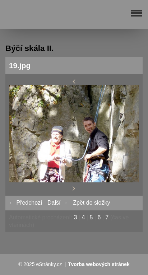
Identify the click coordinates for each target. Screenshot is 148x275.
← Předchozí (25, 203)
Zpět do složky (91, 203)
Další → (57, 203)
